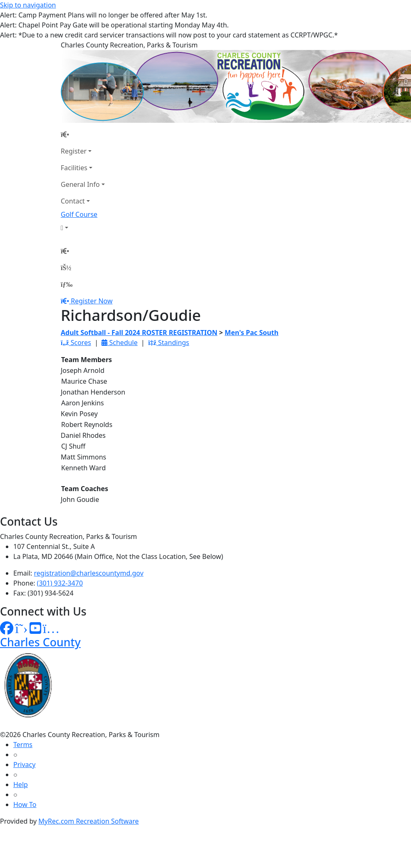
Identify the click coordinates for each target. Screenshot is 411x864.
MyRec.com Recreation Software (88, 821)
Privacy (24, 764)
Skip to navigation (28, 5)
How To (24, 804)
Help (20, 784)
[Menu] (66, 284)
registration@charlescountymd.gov (89, 573)
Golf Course (79, 214)
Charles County (40, 642)
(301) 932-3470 (60, 583)
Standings (168, 342)
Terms (22, 744)
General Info (80, 184)
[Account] (83, 227)
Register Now (91, 300)
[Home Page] (83, 134)
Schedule (119, 342)
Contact (73, 201)
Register (74, 151)
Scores (76, 342)
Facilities (74, 167)
